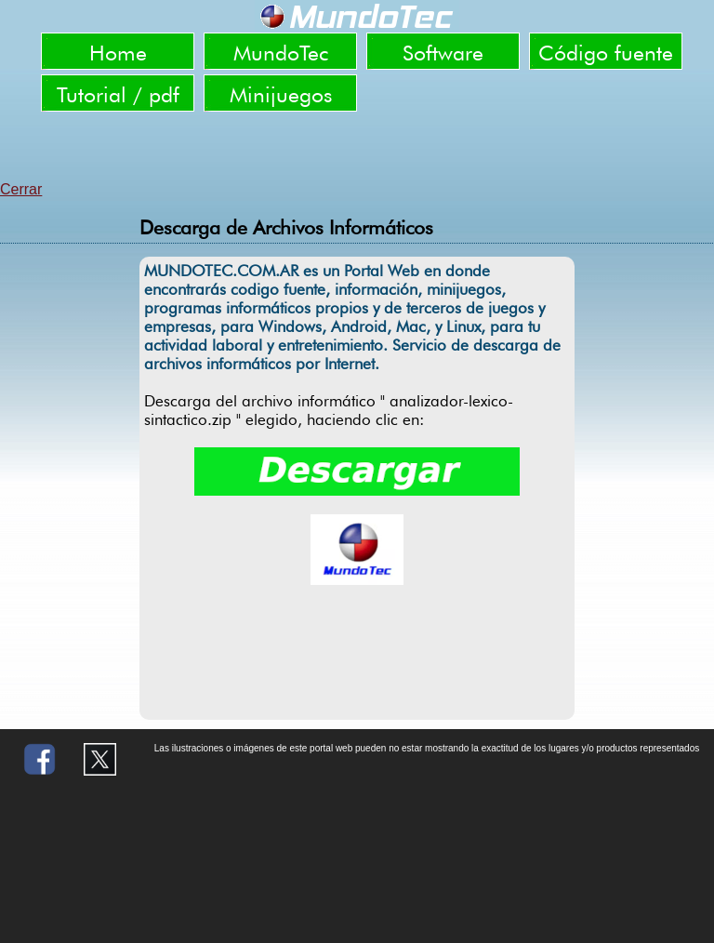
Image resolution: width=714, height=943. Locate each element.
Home (118, 52)
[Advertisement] (357, 149)
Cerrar (21, 189)
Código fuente (605, 52)
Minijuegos (281, 94)
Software (443, 52)
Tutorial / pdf (118, 94)
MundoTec (280, 52)
